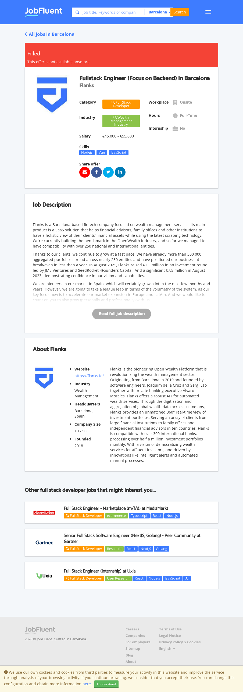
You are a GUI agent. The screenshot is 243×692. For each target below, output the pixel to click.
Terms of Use (170, 629)
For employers (138, 642)
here (87, 683)
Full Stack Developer (84, 515)
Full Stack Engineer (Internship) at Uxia (99, 571)
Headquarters (87, 404)
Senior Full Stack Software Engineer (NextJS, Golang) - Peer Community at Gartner (132, 538)
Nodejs (86, 152)
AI (187, 578)
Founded (82, 439)
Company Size (87, 424)
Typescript (139, 515)
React (157, 515)
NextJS (146, 548)
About (131, 661)
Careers (132, 629)
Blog (129, 655)
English (167, 648)
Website (82, 369)
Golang (161, 548)
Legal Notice (170, 635)
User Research (118, 578)
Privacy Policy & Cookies (180, 642)
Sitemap (133, 648)
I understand (106, 684)
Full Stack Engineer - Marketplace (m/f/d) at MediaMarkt (116, 508)
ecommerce (116, 515)
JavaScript (118, 152)
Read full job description (122, 313)
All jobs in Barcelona (49, 34)
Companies (135, 635)
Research (114, 548)
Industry (82, 383)
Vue (102, 152)
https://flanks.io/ (89, 375)
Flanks (58, 349)
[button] (157, 12)
